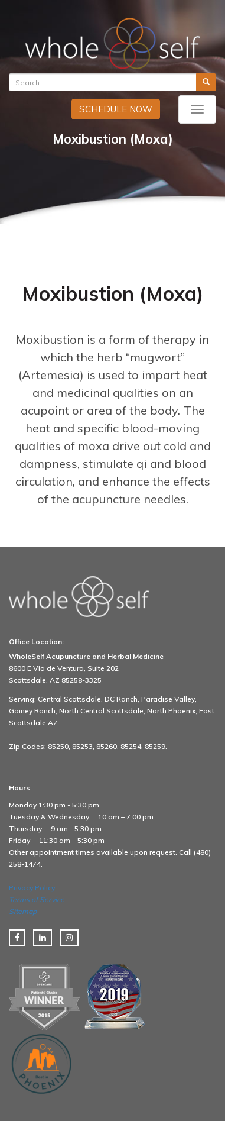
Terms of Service (36, 899)
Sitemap (23, 911)
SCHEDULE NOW (115, 109)
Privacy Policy (32, 887)
